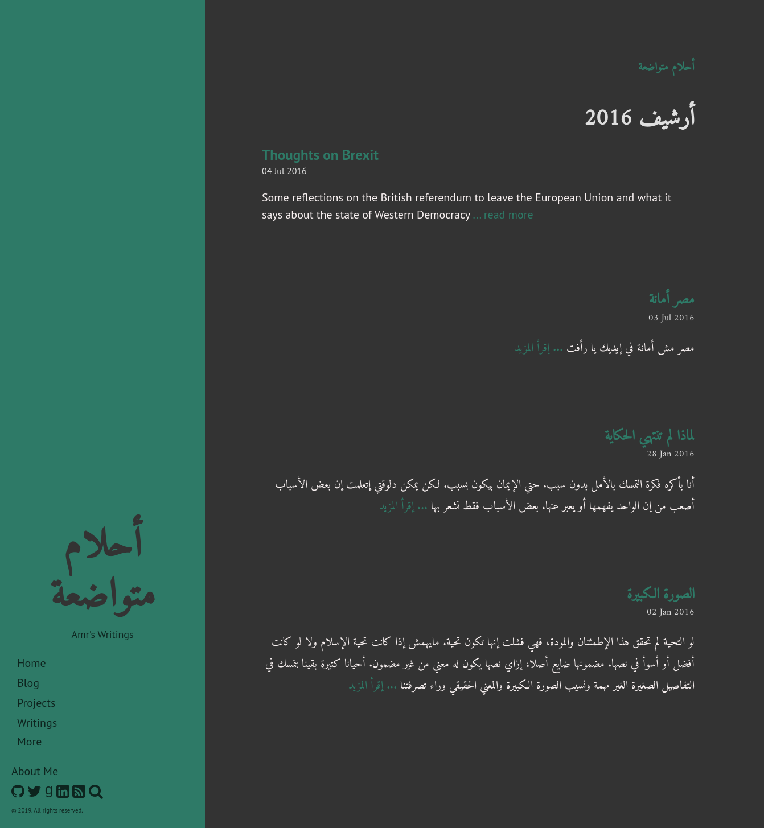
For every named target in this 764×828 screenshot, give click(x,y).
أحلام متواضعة (666, 67)
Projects (36, 702)
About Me (34, 771)
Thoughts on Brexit (320, 155)
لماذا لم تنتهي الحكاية (650, 436)
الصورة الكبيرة (661, 594)
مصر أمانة (672, 299)
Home (31, 663)
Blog (28, 682)
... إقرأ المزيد (539, 349)
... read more (503, 214)
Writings (37, 722)
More (29, 741)
